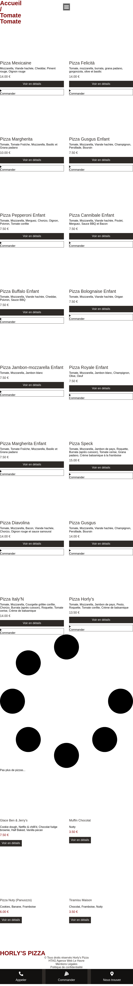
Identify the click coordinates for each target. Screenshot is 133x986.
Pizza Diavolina (15, 523)
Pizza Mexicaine (15, 62)
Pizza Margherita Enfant (23, 444)
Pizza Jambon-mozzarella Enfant (31, 368)
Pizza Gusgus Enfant (89, 139)
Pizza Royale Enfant (88, 368)
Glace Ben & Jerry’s (14, 822)
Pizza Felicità (82, 62)
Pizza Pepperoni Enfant (22, 215)
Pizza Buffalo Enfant (19, 292)
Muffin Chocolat (80, 822)
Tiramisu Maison (80, 902)
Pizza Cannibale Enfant (91, 215)
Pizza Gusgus (82, 523)
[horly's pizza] (66, 938)
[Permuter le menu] (66, 6)
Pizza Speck (81, 444)
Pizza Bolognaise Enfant (92, 292)
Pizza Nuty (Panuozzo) (16, 902)
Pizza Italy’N (12, 600)
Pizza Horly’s (81, 600)
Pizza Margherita (16, 139)
